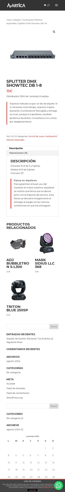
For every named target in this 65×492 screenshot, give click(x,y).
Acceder (10, 383)
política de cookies (49, 487)
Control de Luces (36, 136)
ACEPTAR (32, 490)
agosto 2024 (13, 361)
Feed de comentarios (17, 393)
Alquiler (17, 20)
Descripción (16, 148)
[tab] (32, 148)
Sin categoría (13, 372)
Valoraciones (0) (18, 153)
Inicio (9, 20)
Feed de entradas (15, 388)
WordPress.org (14, 397)
